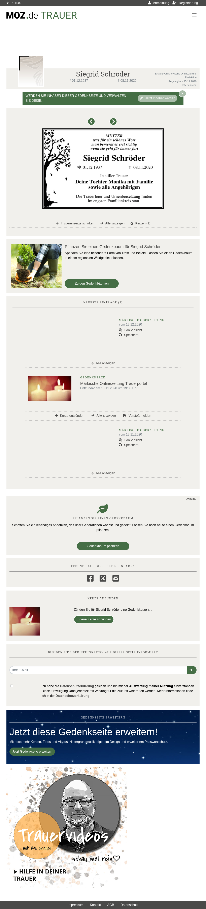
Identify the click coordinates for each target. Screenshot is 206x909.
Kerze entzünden (69, 415)
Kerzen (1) (140, 223)
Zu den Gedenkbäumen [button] (92, 283)
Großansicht (130, 330)
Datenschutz (129, 905)
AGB (110, 905)
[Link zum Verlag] (41, 15)
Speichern (129, 335)
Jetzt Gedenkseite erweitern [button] (32, 751)
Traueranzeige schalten (75, 223)
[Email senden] (98, 670)
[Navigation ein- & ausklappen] (194, 15)
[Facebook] (90, 577)
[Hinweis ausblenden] (182, 93)
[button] (92, 123)
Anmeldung (158, 3)
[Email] (115, 577)
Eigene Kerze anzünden (94, 619)
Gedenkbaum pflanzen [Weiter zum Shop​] (103, 546)
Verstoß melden (137, 415)
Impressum (75, 905)
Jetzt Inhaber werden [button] (157, 98)
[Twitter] (103, 577)
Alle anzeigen (112, 223)
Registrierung (185, 3)
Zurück (13, 3)
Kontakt (95, 905)
